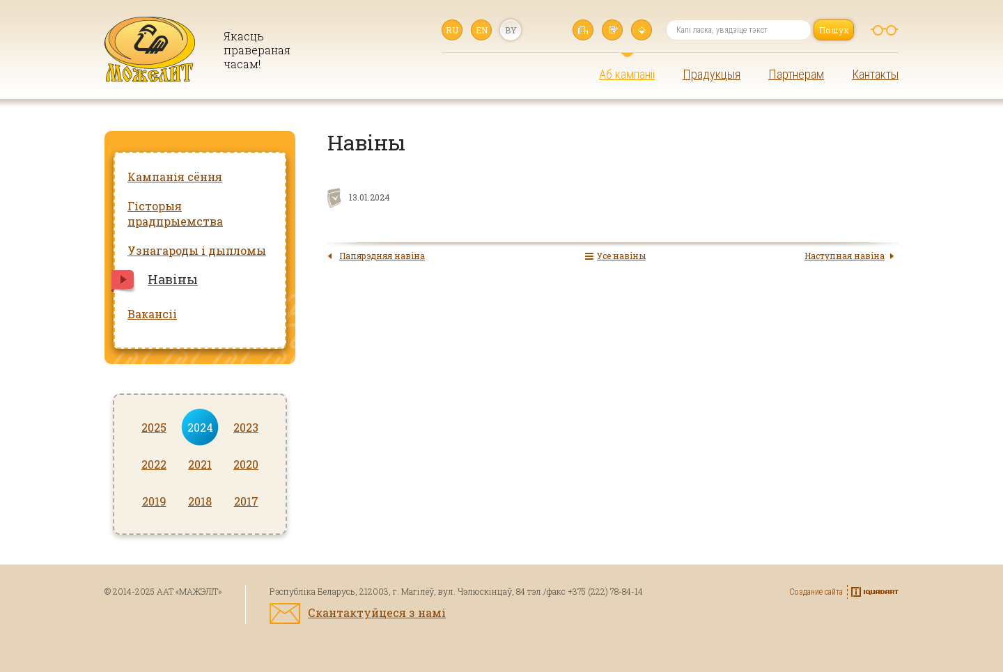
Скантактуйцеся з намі (377, 612)
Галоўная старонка (583, 29)
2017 (246, 501)
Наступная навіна (844, 255)
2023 (245, 427)
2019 (154, 501)
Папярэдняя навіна (382, 255)
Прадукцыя (711, 74)
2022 (153, 464)
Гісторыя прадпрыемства (175, 213)
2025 (153, 427)
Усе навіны (621, 255)
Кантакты (875, 74)
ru (452, 30)
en (482, 30)
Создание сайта (816, 592)
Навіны (173, 279)
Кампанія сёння (174, 176)
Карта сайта (641, 29)
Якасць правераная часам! (256, 50)
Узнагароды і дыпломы (196, 250)
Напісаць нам (612, 29)
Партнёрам (796, 74)
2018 (200, 501)
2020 (245, 464)
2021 (200, 464)
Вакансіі (152, 313)
